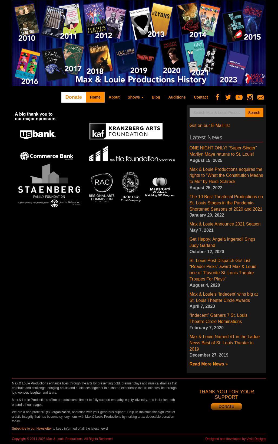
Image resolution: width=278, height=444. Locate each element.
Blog (156, 97)
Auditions (177, 97)
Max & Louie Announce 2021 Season (225, 224)
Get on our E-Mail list (210, 125)
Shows (136, 97)
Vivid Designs (256, 439)
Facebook (219, 97)
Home (95, 97)
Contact (201, 97)
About (114, 97)
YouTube (241, 97)
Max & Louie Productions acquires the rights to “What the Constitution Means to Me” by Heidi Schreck (226, 175)
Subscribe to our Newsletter (32, 428)
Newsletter (262, 97)
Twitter (230, 97)
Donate (73, 97)
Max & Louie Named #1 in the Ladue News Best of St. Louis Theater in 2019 (225, 342)
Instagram (252, 97)
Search (254, 112)
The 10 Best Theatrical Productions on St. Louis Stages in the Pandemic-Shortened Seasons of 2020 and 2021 (226, 202)
